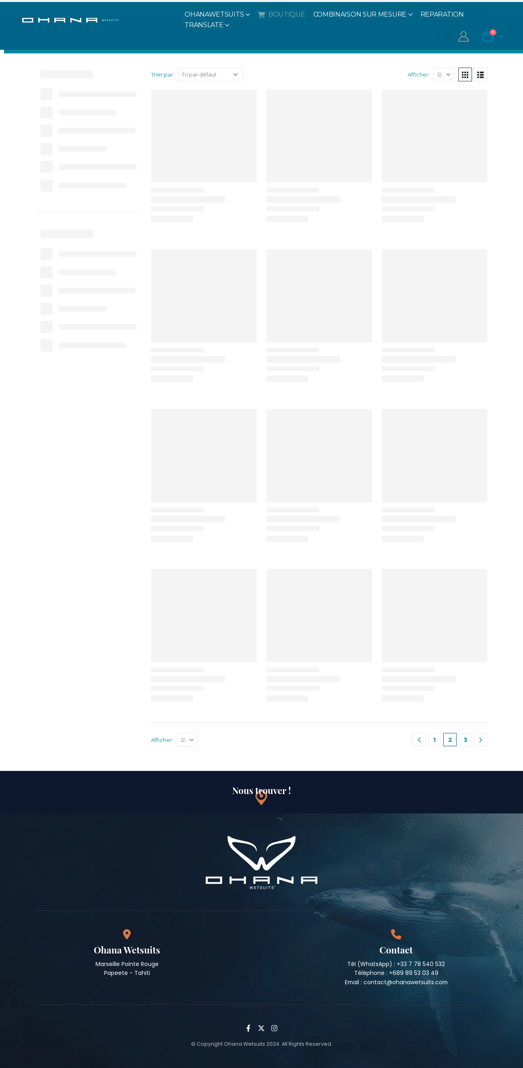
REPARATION (442, 14)
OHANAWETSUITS (214, 14)
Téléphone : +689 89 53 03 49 (396, 973)
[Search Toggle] (448, 36)
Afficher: (418, 74)
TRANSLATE (204, 25)
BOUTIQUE (281, 14)
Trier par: (162, 74)
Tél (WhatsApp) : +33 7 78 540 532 (396, 964)
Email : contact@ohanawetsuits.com (396, 982)
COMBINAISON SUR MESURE (359, 14)
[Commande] (210, 74)
